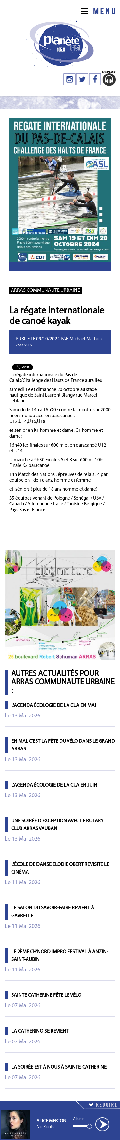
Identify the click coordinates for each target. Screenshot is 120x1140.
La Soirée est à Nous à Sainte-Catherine (59, 1067)
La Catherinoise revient (40, 1031)
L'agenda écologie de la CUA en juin (54, 785)
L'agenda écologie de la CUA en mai (53, 705)
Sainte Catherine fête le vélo (46, 995)
